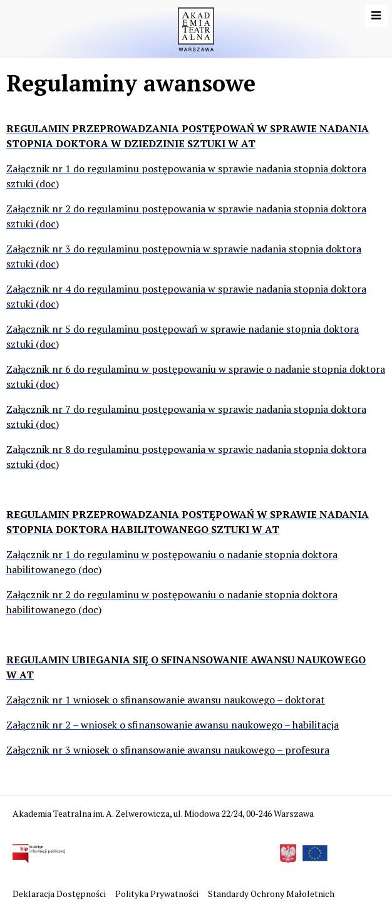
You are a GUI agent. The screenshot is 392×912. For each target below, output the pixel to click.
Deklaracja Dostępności (60, 893)
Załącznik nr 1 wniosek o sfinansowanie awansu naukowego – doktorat (165, 700)
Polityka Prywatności (157, 893)
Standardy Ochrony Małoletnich (271, 893)
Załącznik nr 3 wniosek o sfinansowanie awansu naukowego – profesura (167, 750)
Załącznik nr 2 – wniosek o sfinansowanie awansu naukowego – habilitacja (172, 725)
